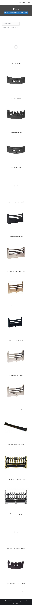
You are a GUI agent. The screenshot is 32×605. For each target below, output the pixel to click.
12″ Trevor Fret (16, 63)
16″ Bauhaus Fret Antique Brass (16, 306)
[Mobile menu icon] (28, 2)
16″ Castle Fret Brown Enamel (16, 548)
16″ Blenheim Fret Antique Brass (16, 479)
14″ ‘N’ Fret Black (16, 98)
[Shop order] (11, 24)
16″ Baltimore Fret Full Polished (16, 271)
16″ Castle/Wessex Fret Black (16, 583)
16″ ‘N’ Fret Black (16, 167)
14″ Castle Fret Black (16, 132)
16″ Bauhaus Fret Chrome (16, 375)
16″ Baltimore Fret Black (16, 236)
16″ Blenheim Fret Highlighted (16, 514)
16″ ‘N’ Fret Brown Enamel (16, 202)
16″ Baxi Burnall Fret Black (16, 444)
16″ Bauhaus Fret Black (16, 340)
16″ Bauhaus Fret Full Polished (16, 410)
